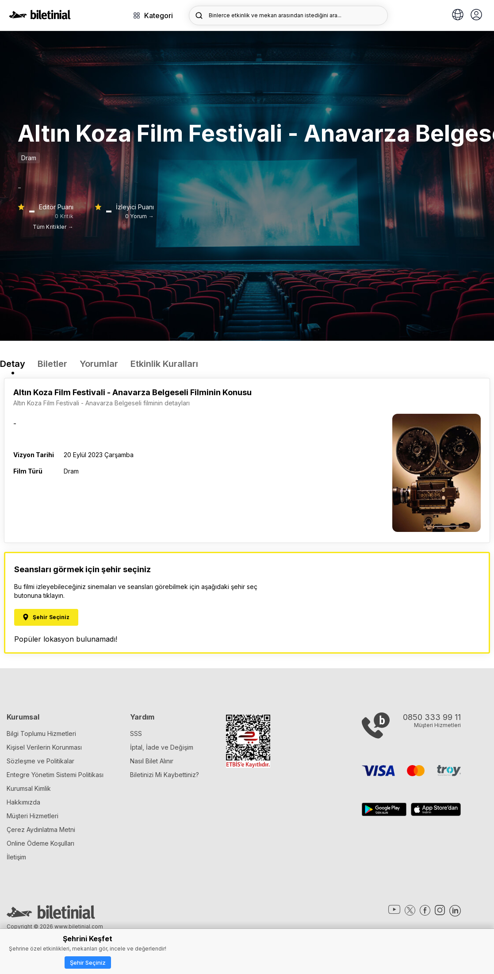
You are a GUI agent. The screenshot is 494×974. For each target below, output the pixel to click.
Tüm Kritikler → (53, 226)
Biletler (52, 363)
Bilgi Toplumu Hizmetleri (41, 733)
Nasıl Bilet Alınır (151, 761)
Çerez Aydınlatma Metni (41, 829)
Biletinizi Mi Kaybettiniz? (164, 774)
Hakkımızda (23, 802)
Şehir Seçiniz (88, 962)
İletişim (16, 857)
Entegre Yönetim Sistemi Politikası (55, 774)
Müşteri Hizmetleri (32, 816)
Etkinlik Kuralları (164, 363)
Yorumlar (99, 363)
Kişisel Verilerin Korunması (44, 747)
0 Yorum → (139, 216)
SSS (136, 733)
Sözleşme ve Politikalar (40, 761)
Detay (12, 363)
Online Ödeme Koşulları (40, 843)
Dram (28, 158)
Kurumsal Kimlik (29, 788)
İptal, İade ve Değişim (161, 747)
